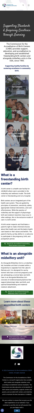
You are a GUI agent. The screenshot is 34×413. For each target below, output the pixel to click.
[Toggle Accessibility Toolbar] (2, 410)
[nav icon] (29, 5)
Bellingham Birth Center (10, 326)
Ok (17, 410)
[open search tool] (23, 5)
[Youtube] (19, 364)
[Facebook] (15, 364)
